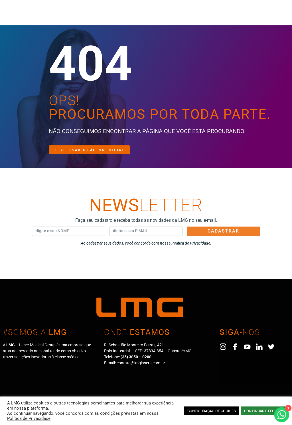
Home (13, 16)
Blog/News (147, 16)
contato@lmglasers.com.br (141, 363)
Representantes (109, 16)
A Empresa (40, 16)
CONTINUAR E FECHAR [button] (262, 411)
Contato (204, 16)
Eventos (176, 16)
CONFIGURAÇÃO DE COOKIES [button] (211, 411)
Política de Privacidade (28, 418)
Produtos (72, 16)
